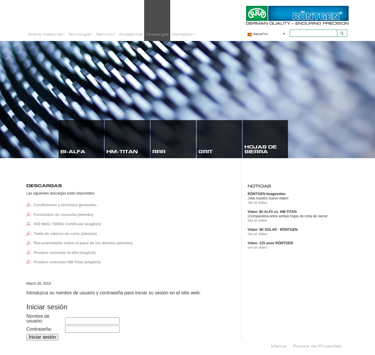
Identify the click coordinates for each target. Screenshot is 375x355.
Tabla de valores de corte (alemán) (65, 233)
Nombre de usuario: (38, 318)
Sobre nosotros (45, 34)
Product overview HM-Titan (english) (67, 262)
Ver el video (257, 203)
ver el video (257, 247)
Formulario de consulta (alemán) (63, 214)
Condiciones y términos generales (65, 205)
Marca (278, 346)
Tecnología (79, 34)
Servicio (104, 34)
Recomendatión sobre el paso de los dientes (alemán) (83, 243)
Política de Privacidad (317, 346)
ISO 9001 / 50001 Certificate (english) (67, 224)
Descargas (157, 34)
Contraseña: (39, 329)
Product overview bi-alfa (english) (65, 252)
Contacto (182, 34)
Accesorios (130, 34)
